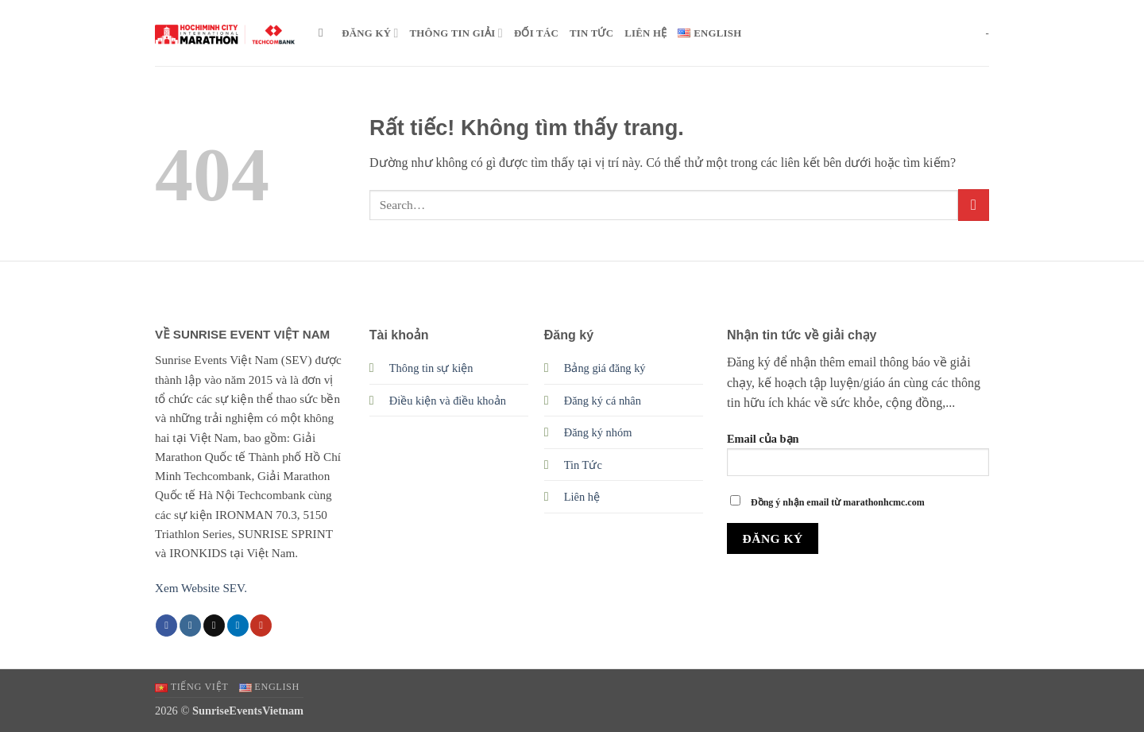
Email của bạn (858, 459)
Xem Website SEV (199, 588)
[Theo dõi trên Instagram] (190, 625)
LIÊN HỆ (645, 33)
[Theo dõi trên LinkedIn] (238, 625)
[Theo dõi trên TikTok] (214, 625)
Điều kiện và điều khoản (447, 400)
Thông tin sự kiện (431, 368)
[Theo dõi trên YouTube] (261, 625)
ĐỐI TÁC (536, 33)
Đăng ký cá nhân (602, 400)
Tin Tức (583, 465)
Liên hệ (582, 496)
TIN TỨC (591, 33)
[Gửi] (973, 204)
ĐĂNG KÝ (370, 33)
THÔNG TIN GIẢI (456, 33)
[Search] (324, 32)
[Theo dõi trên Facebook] (166, 625)
